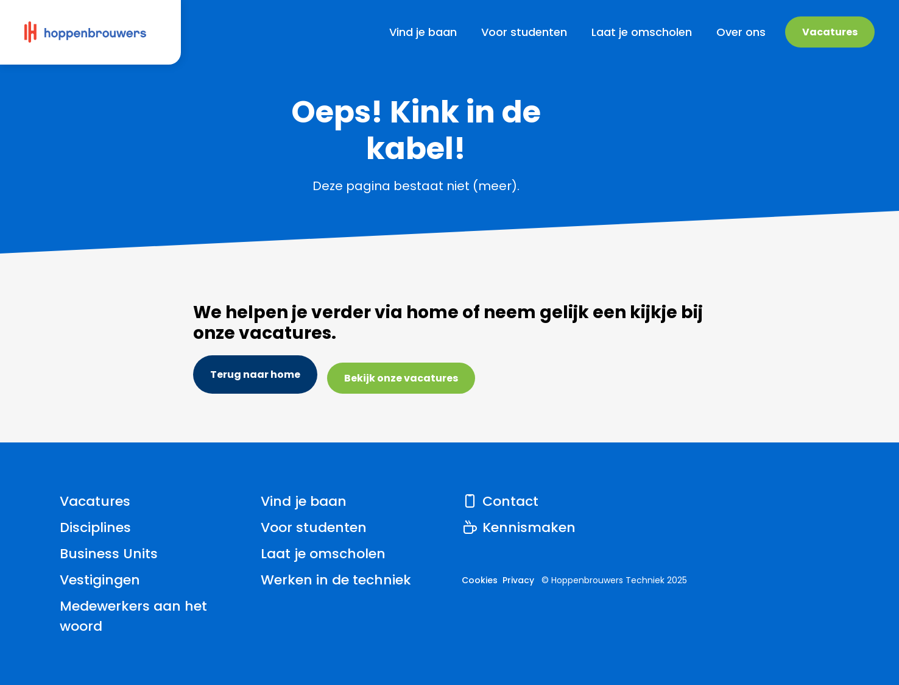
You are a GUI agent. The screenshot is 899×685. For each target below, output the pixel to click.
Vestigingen (100, 579)
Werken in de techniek (336, 579)
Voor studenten (314, 527)
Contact (500, 501)
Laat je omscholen (323, 553)
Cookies (480, 580)
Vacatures (830, 32)
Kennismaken (519, 527)
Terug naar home (255, 374)
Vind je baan (304, 501)
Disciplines (95, 527)
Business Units (109, 553)
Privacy (518, 580)
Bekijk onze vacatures (401, 378)
